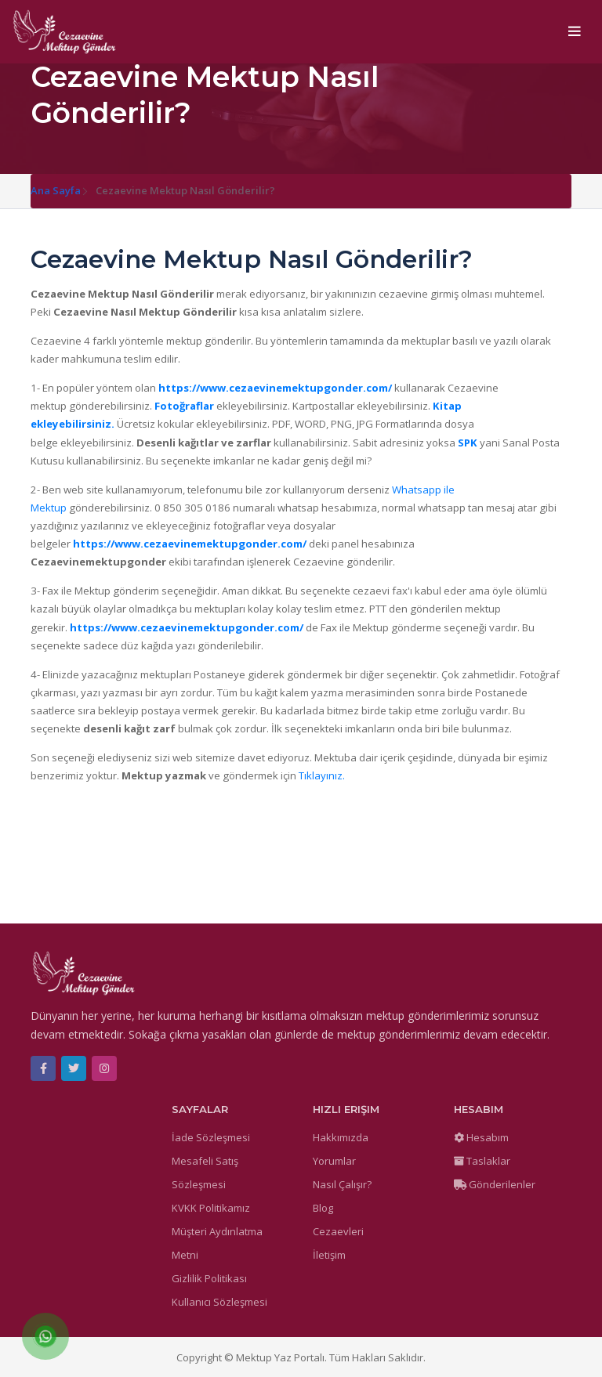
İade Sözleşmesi (211, 1137)
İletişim (329, 1255)
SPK (467, 443)
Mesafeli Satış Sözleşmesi (205, 1172)
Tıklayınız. (322, 775)
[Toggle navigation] (575, 32)
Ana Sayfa (56, 190)
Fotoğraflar (184, 406)
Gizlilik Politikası (209, 1278)
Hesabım (481, 1137)
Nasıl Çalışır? (342, 1184)
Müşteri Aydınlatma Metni (217, 1243)
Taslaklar (482, 1161)
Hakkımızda (340, 1137)
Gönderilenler (494, 1184)
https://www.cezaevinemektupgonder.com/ (275, 388)
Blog (323, 1208)
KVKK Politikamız (211, 1208)
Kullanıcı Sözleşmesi (219, 1302)
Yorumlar (334, 1161)
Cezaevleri (338, 1231)
